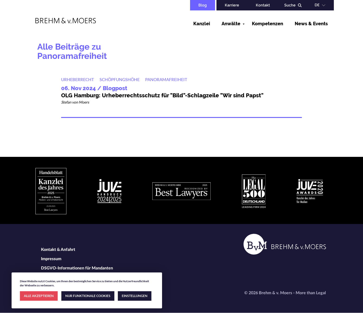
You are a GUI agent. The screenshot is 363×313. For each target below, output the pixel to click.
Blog (202, 5)
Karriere (232, 5)
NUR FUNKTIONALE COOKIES (87, 296)
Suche (290, 5)
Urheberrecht (77, 79)
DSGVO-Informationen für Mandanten (77, 268)
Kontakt (263, 5)
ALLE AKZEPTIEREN (39, 296)
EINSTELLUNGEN (134, 296)
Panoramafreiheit (166, 79)
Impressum (51, 259)
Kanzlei (201, 23)
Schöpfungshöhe (120, 79)
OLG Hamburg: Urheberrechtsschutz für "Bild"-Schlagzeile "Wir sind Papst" (162, 95)
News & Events (311, 23)
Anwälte (231, 23)
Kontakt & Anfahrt (58, 250)
